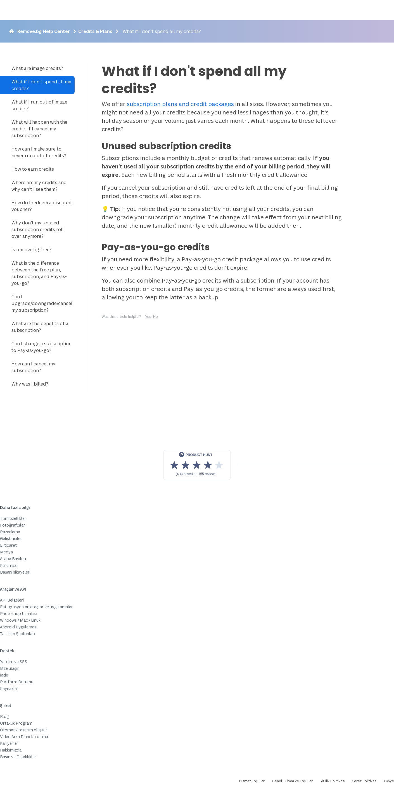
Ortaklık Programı (17, 723)
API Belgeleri (12, 600)
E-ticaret (8, 545)
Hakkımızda (11, 750)
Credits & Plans (95, 31)
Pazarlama (10, 531)
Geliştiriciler (11, 538)
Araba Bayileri (13, 558)
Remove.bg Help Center (43, 31)
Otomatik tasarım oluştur (23, 729)
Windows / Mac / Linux (20, 620)
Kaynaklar (9, 688)
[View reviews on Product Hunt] (197, 465)
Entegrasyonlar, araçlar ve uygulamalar (36, 606)
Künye (389, 781)
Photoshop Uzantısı (18, 613)
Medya (6, 552)
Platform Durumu (16, 681)
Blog (4, 716)
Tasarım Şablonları (17, 633)
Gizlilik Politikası (332, 781)
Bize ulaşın (10, 668)
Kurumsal (9, 565)
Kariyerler (9, 743)
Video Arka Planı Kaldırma (24, 736)
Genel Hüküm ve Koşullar (292, 781)
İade (4, 675)
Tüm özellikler (13, 518)
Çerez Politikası (364, 781)
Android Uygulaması (18, 627)
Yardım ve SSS (13, 661)
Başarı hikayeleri (15, 572)
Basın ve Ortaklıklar (18, 756)
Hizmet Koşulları (252, 781)
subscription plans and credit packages (180, 104)
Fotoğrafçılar (12, 525)
